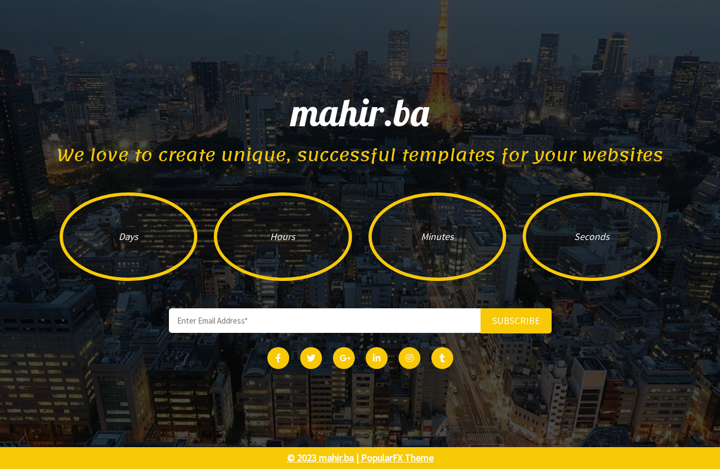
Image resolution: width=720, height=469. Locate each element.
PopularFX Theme (397, 458)
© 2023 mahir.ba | (324, 458)
